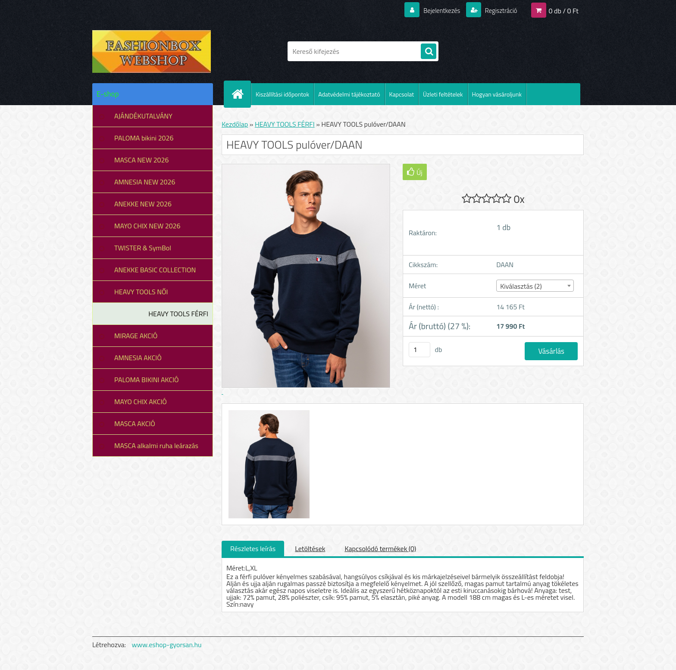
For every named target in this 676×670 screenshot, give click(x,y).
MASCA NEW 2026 (141, 160)
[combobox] (534, 286)
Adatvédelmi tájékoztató (349, 94)
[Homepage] (241, 94)
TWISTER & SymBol (142, 248)
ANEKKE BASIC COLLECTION (155, 270)
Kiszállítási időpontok (282, 94)
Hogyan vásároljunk (497, 94)
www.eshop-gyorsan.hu (167, 644)
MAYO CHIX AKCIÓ (140, 401)
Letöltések (310, 548)
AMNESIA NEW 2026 (144, 182)
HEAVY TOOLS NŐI (141, 292)
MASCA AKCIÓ (134, 423)
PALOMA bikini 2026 (143, 138)
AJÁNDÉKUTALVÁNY (143, 116)
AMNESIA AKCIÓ (138, 357)
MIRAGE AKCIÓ (135, 335)
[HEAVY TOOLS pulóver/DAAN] (268, 411)
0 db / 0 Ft (564, 10)
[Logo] (151, 51)
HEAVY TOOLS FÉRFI (178, 314)
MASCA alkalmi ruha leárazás (156, 445)
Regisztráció (498, 10)
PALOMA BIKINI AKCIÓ (146, 379)
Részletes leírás (252, 548)
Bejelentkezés (436, 10)
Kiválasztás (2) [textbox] (521, 286)
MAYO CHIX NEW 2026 (147, 226)
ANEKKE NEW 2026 (143, 204)
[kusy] (419, 349)
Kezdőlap (235, 124)
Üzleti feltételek (443, 94)
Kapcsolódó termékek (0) (380, 548)
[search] (428, 52)
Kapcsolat (401, 94)
